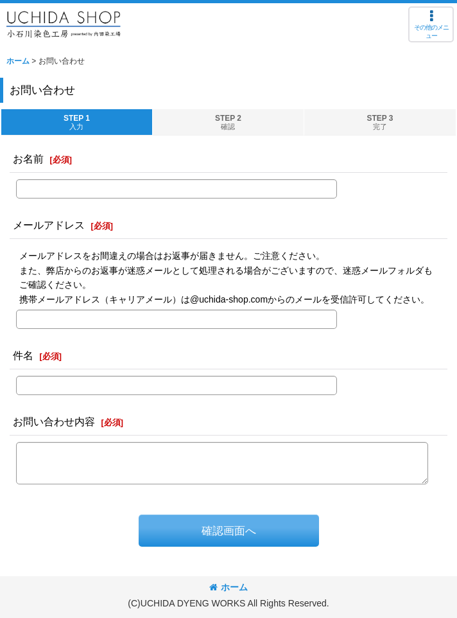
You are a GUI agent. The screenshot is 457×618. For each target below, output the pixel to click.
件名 (23, 355)
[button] (431, 24)
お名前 (28, 158)
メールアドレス (49, 225)
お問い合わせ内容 (54, 421)
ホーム (228, 587)
